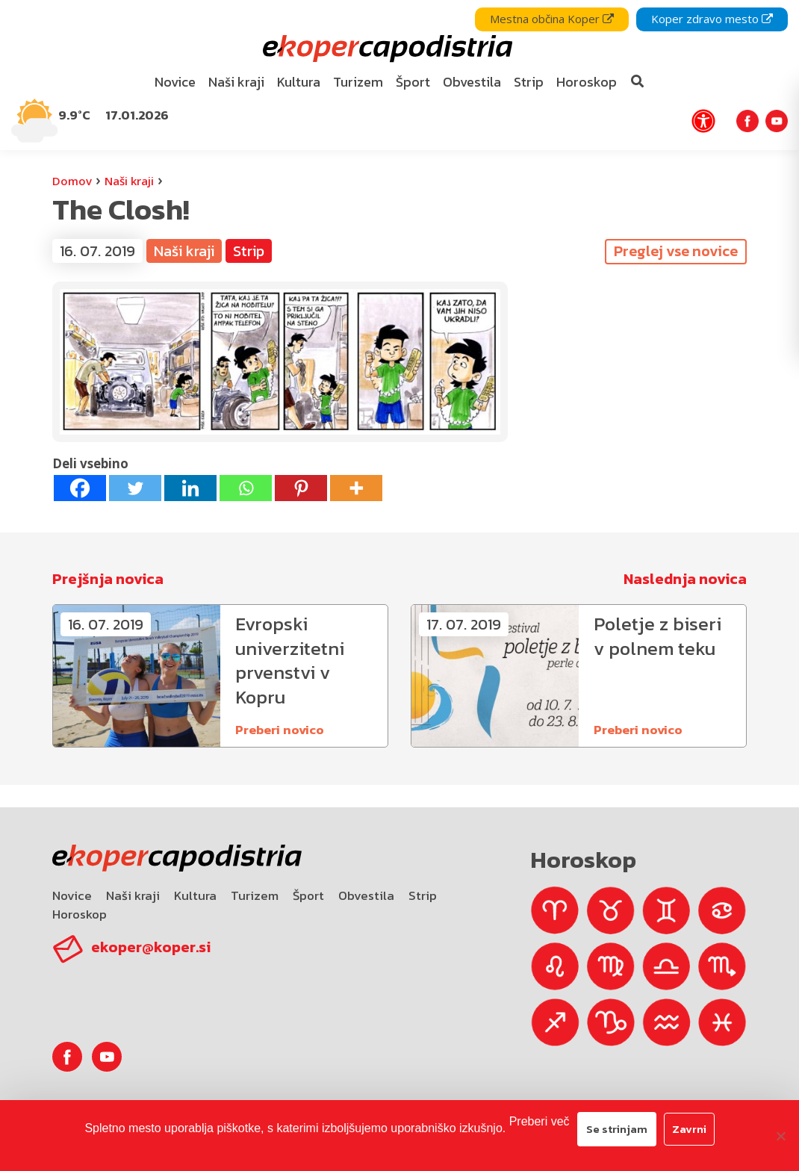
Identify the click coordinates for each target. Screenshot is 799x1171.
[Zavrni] (780, 1135)
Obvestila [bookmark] (472, 82)
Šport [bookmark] (413, 82)
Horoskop (79, 914)
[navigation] (399, 75)
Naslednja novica (685, 579)
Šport (308, 895)
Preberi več (539, 1121)
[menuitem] (175, 82)
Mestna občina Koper (552, 18)
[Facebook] (80, 488)
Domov (72, 180)
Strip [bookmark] (529, 82)
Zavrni (689, 1128)
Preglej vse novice (676, 251)
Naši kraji (129, 180)
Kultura (195, 895)
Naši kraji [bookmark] (236, 82)
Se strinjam (616, 1128)
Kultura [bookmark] (298, 82)
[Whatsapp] (246, 488)
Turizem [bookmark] (358, 82)
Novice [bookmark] (175, 82)
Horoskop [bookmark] (586, 82)
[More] (356, 488)
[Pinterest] (301, 488)
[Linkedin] (190, 488)
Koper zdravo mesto (712, 18)
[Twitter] (135, 488)
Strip (248, 251)
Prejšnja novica (108, 579)
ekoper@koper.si (151, 947)
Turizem (255, 895)
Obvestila (366, 895)
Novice (72, 895)
